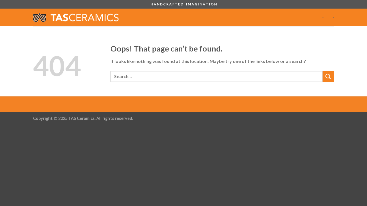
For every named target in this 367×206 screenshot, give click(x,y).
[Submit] (328, 76)
